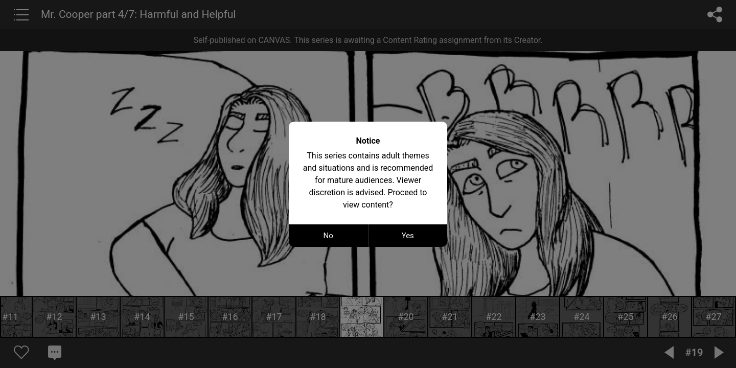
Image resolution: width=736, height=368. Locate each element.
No (328, 235)
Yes (408, 235)
